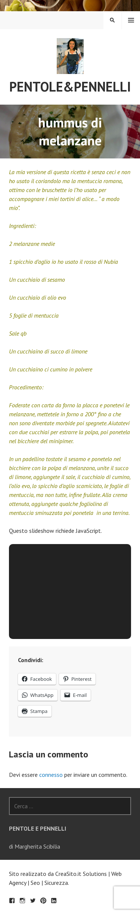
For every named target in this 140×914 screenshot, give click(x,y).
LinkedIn (54, 900)
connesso (51, 774)
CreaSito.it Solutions (81, 873)
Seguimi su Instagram (22, 900)
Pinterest (43, 900)
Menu (131, 20)
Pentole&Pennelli (70, 86)
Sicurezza (56, 882)
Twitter (33, 900)
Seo (35, 882)
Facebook (12, 900)
